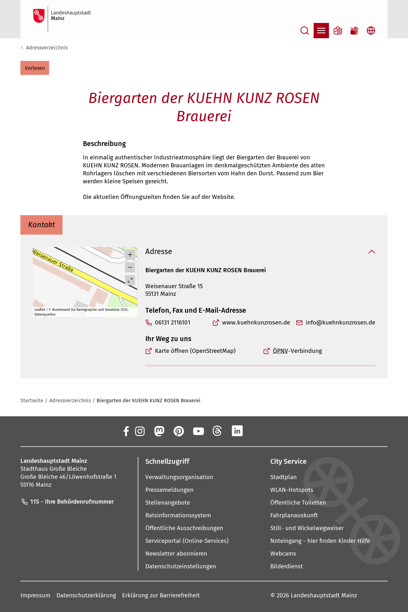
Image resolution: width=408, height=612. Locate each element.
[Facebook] (125, 431)
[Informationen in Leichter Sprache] (338, 30)
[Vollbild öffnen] (130, 280)
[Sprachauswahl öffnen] (371, 30)
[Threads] (217, 431)
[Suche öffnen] (304, 30)
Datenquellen (44, 314)
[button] (34, 68)
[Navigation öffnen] (321, 30)
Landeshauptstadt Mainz (324, 595)
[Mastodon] (158, 431)
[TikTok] (276, 431)
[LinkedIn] (237, 431)
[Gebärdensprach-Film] (354, 30)
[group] (85, 282)
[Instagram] (139, 431)
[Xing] (257, 431)
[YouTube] (198, 431)
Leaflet (39, 310)
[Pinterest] (178, 431)
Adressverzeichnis (47, 48)
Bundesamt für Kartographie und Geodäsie (86, 310)
